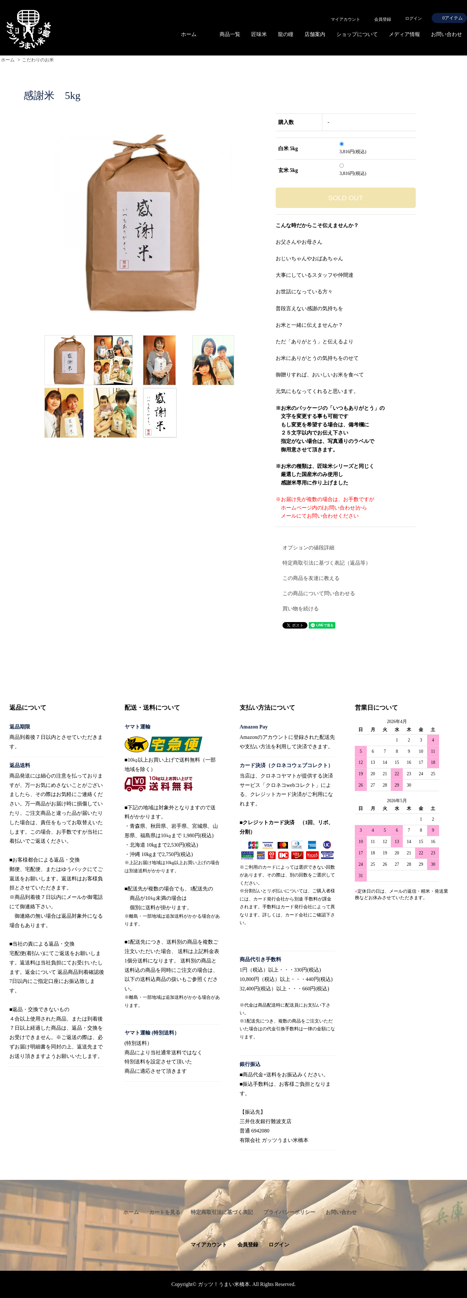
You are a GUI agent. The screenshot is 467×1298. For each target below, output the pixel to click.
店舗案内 (315, 34)
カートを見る (164, 1212)
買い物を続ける (300, 608)
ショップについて (357, 34)
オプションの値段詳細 (308, 547)
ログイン (413, 18)
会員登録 (247, 1244)
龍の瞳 (285, 34)
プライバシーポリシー (289, 1212)
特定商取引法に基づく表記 (222, 1212)
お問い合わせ (446, 34)
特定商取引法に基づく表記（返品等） (326, 563)
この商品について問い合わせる (318, 593)
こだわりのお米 (38, 59)
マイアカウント (209, 1244)
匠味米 (259, 34)
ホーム (189, 34)
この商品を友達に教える (311, 578)
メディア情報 (404, 34)
